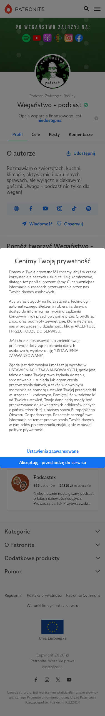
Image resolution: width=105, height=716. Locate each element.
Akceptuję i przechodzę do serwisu (52, 462)
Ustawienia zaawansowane (53, 451)
